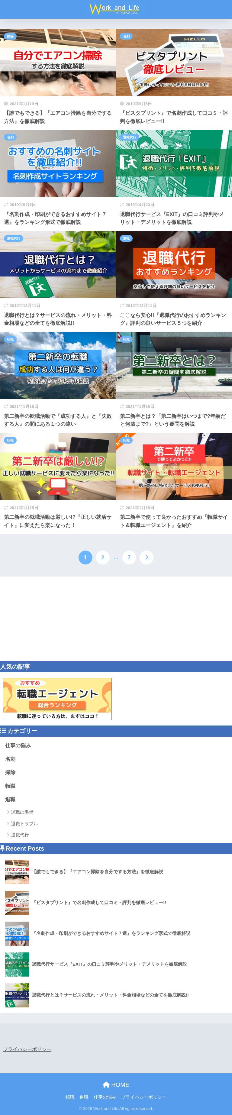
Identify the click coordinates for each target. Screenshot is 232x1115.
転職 (10, 339)
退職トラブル (24, 823)
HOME (116, 1084)
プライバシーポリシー (27, 1049)
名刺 (126, 36)
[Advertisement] (116, 619)
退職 (126, 238)
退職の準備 (22, 812)
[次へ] (146, 557)
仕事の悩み (18, 745)
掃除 (10, 36)
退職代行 (129, 137)
